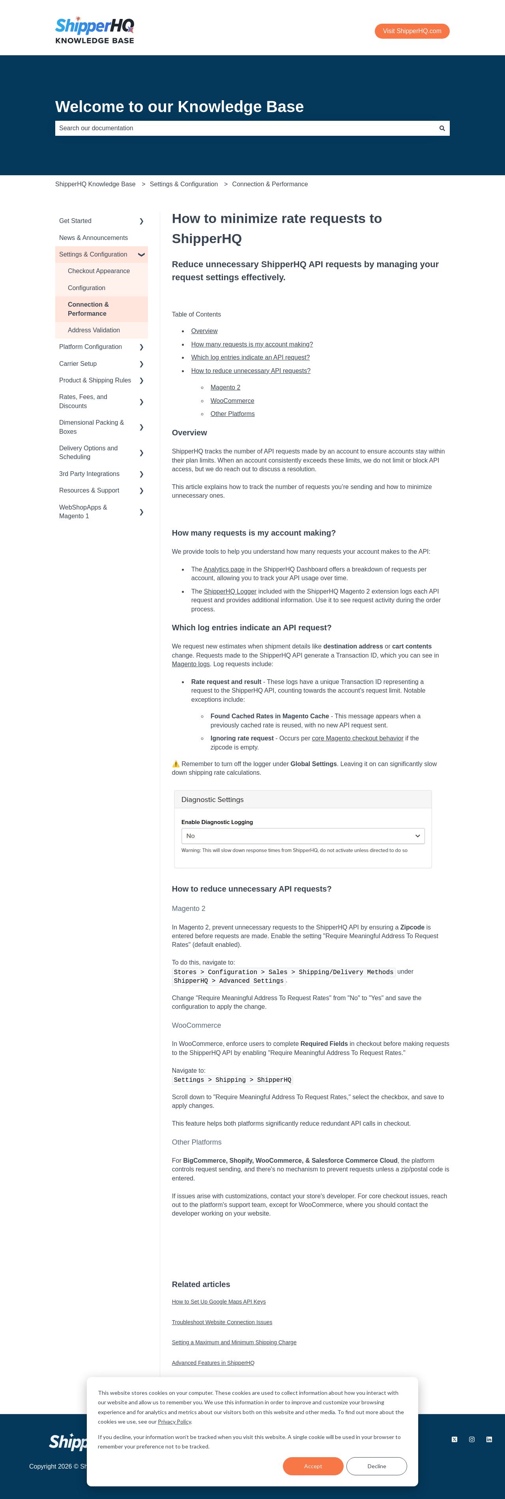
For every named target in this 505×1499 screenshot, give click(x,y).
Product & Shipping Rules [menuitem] (95, 380)
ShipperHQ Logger (230, 591)
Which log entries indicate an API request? (250, 357)
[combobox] (245, 128)
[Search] (442, 128)
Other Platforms (233, 413)
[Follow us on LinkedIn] (489, 1439)
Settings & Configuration (184, 184)
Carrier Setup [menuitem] (78, 363)
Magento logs (191, 664)
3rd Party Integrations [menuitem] (89, 473)
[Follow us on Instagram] (472, 1439)
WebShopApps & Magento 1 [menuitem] (83, 511)
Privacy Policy (174, 1421)
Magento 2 (226, 387)
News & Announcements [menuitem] (93, 237)
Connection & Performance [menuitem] (88, 309)
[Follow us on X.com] (454, 1439)
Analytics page (224, 569)
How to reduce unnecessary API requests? (250, 370)
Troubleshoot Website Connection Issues (222, 1322)
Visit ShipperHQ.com (412, 31)
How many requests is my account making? (252, 344)
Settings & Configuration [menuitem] (93, 254)
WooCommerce (232, 400)
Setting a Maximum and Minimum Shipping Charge (234, 1342)
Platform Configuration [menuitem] (90, 346)
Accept (313, 1466)
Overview (204, 331)
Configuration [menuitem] (86, 288)
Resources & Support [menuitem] (89, 490)
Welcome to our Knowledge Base (179, 106)
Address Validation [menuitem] (94, 330)
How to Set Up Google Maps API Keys (219, 1302)
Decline (377, 1466)
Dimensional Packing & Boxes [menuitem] (91, 427)
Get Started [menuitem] (75, 220)
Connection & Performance (270, 184)
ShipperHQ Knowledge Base (95, 184)
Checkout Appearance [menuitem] (99, 271)
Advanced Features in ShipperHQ (213, 1363)
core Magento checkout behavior (358, 738)
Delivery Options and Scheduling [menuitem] (88, 452)
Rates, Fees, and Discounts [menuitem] (83, 401)
